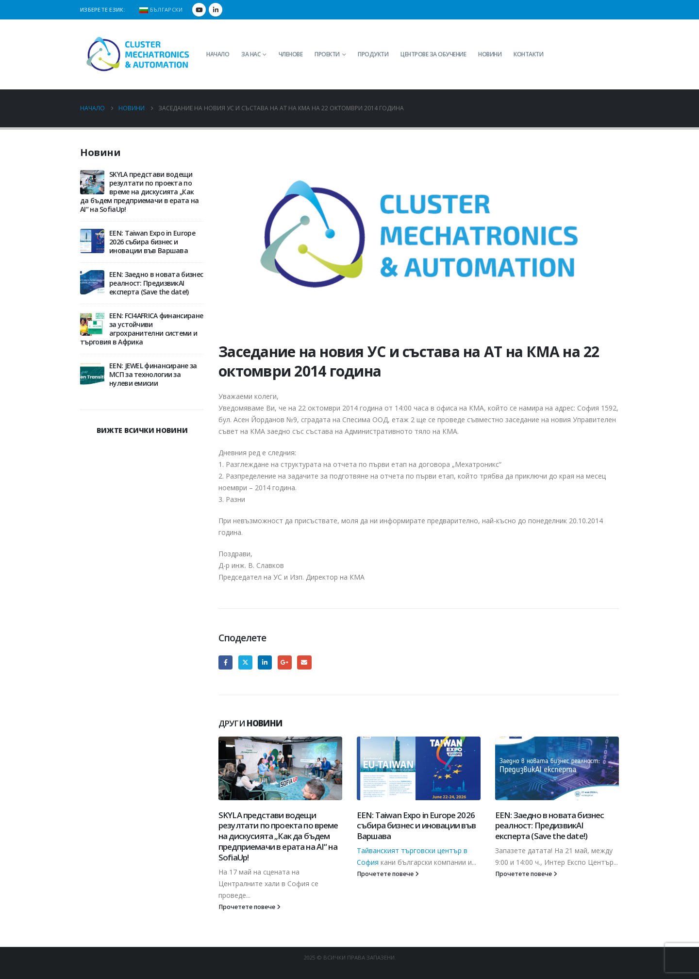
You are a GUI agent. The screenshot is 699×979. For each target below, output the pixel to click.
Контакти (528, 54)
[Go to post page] (280, 768)
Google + (285, 662)
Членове (291, 54)
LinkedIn (265, 662)
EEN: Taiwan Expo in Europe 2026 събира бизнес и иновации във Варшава (416, 825)
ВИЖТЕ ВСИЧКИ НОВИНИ (142, 430)
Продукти (373, 54)
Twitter (245, 662)
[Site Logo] (138, 54)
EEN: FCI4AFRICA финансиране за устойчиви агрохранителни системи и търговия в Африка (141, 328)
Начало (217, 54)
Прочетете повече (249, 907)
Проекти (327, 54)
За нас (250, 54)
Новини (489, 54)
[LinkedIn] (215, 10)
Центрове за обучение (433, 54)
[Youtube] (199, 10)
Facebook (225, 662)
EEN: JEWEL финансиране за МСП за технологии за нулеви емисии (153, 374)
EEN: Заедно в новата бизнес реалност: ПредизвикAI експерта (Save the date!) (549, 825)
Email (304, 662)
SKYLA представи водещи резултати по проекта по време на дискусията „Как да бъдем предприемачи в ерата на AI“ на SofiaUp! (278, 836)
